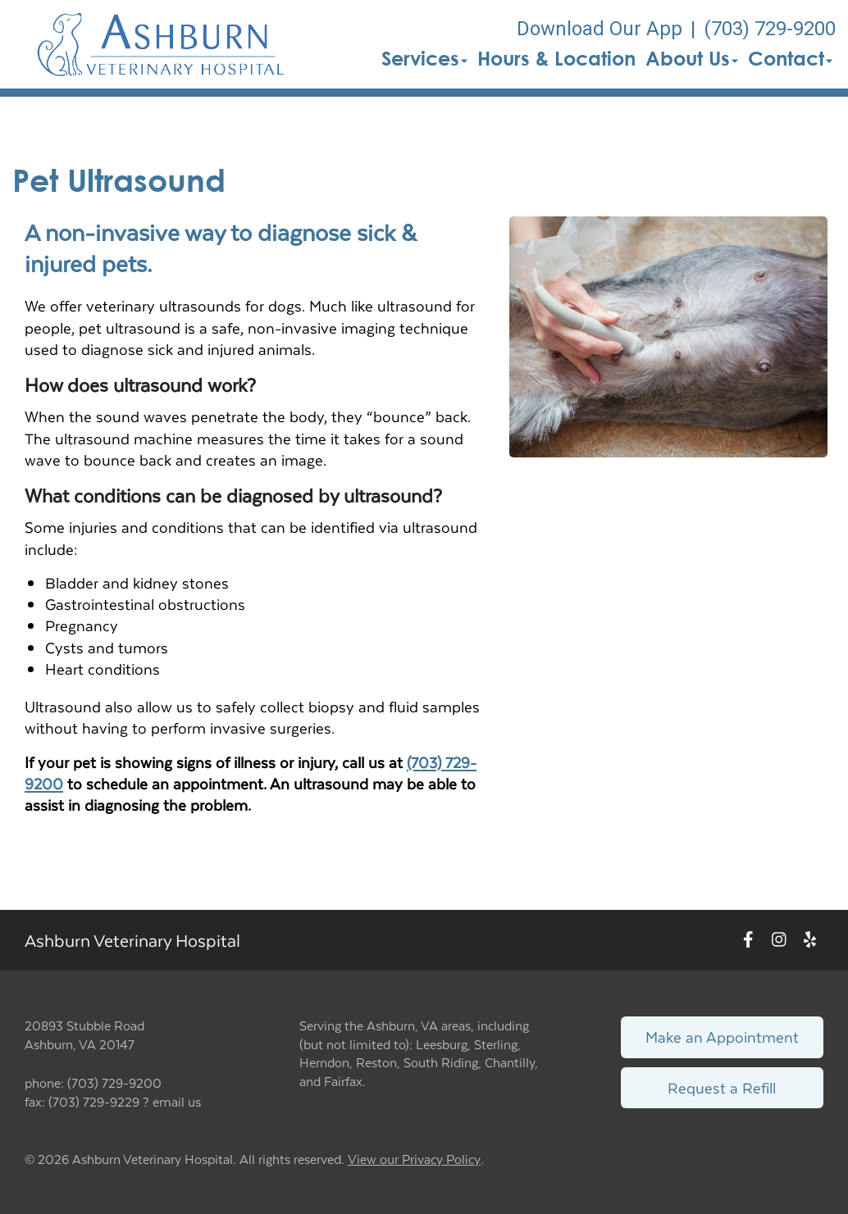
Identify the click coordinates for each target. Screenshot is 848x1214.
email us (177, 1101)
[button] (161, 44)
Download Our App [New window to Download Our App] (599, 28)
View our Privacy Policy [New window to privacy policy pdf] (414, 1159)
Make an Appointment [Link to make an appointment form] (722, 1036)
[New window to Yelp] (809, 940)
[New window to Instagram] (779, 940)
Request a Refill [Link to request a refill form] (722, 1087)
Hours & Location (556, 58)
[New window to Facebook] (748, 940)
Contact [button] (790, 58)
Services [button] (424, 58)
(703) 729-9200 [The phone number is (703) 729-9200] (770, 28)
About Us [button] (691, 58)
